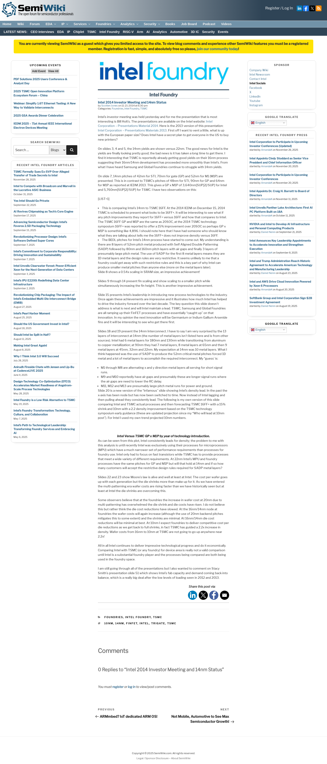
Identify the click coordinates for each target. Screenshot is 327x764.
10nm (108, 623)
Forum (35, 24)
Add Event (39, 71)
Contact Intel (257, 79)
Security (152, 24)
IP (65, 24)
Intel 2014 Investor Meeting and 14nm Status (132, 102)
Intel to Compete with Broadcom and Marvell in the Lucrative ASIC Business (44, 188)
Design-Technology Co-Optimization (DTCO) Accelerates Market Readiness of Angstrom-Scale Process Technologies (42, 385)
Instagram (256, 105)
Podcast (209, 24)
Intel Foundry (109, 32)
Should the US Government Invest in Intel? (41, 324)
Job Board (189, 24)
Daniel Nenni (268, 232)
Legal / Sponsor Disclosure (153, 758)
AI (148, 32)
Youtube (254, 101)
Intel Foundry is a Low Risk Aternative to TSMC (44, 400)
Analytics (129, 24)
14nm (119, 623)
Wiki (20, 24)
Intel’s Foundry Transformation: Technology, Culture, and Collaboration (41, 412)
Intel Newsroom (259, 74)
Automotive (179, 32)
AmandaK (266, 149)
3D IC (195, 32)
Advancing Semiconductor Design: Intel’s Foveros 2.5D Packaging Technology (40, 224)
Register (272, 8)
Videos (226, 24)
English (258, 123)
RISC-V (128, 32)
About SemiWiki (180, 758)
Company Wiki (258, 70)
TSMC (91, 32)
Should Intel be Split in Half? (31, 334)
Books (170, 24)
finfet (131, 623)
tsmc (171, 623)
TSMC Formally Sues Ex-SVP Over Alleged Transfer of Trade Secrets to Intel (41, 173)
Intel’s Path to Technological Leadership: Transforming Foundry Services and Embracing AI (44, 429)
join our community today (217, 49)
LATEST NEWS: (15, 32)
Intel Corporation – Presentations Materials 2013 (132, 130)
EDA (51, 24)
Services (82, 24)
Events (223, 32)
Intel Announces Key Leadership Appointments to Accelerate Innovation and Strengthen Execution (280, 245)
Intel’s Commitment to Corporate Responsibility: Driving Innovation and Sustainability (45, 253)
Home (7, 24)
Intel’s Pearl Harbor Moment (31, 313)
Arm (140, 32)
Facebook (255, 88)
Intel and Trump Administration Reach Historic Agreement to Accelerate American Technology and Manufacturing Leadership (280, 265)
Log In (287, 8)
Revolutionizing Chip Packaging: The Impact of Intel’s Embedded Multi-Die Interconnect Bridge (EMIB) (44, 298)
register (117, 687)
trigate (158, 623)
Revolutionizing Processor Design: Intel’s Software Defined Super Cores (39, 238)
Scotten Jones (109, 105)
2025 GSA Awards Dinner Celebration (38, 115)
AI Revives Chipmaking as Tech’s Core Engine (43, 211)
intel (144, 623)
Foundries (106, 24)
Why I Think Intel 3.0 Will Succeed (36, 356)
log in (131, 687)
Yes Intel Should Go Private (31, 200)
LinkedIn (254, 96)
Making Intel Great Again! (30, 345)
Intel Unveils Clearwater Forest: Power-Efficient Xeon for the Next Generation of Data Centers (44, 267)
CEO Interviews (42, 32)
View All (53, 71)
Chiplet (78, 32)
